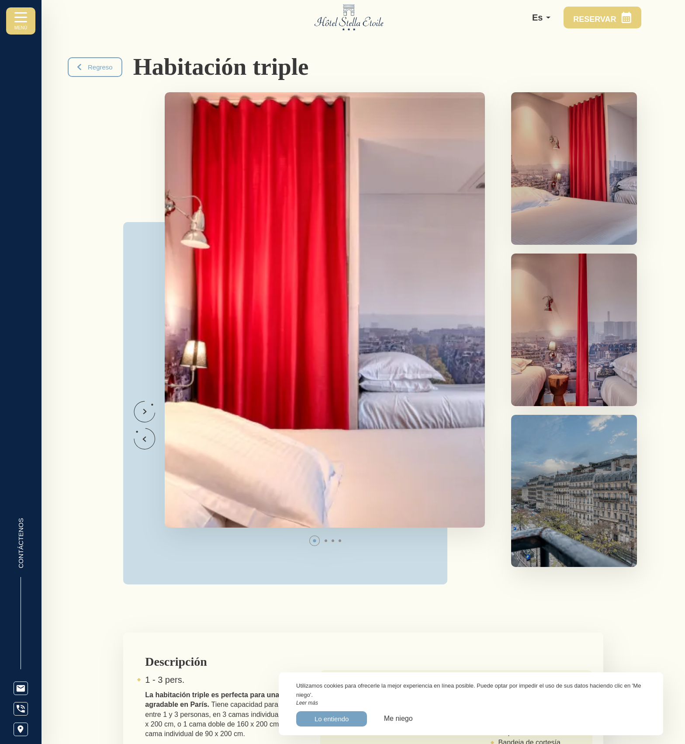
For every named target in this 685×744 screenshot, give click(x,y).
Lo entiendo (332, 719)
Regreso (95, 67)
